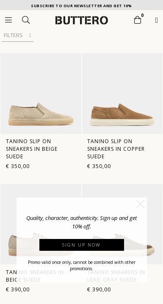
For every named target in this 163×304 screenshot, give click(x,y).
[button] (140, 204)
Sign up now (81, 245)
